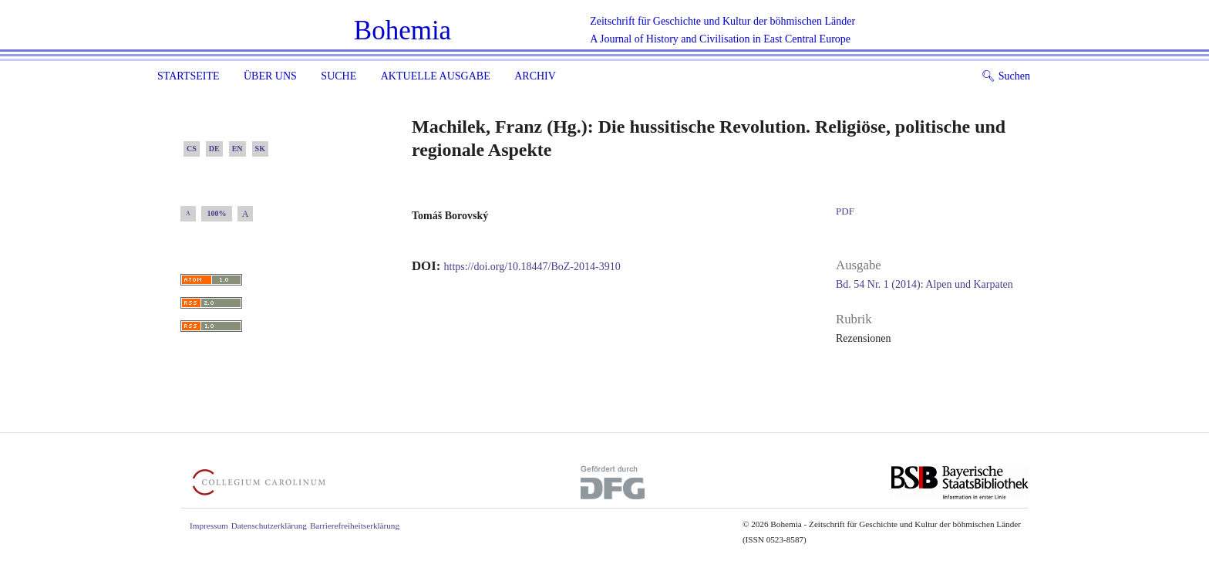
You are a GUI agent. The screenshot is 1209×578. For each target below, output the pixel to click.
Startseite (188, 76)
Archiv (535, 76)
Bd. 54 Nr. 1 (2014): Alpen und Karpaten (924, 284)
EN (237, 148)
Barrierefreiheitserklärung (354, 525)
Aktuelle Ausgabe (435, 76)
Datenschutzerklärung (269, 525)
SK (260, 148)
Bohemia (402, 30)
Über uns (270, 76)
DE (214, 148)
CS (192, 148)
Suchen (1006, 76)
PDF (845, 211)
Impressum (209, 525)
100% (217, 213)
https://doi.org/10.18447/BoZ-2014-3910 (532, 266)
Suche (338, 76)
